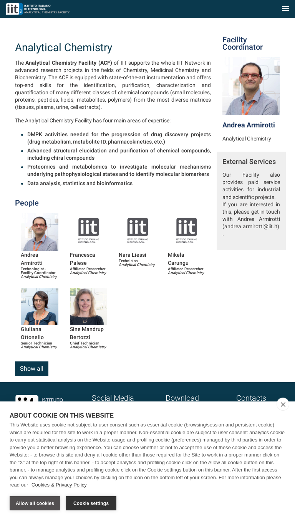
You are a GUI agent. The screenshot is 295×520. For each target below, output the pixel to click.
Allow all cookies (35, 503)
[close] (283, 404)
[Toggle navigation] (285, 9)
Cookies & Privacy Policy (59, 485)
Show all (31, 368)
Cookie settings (91, 503)
